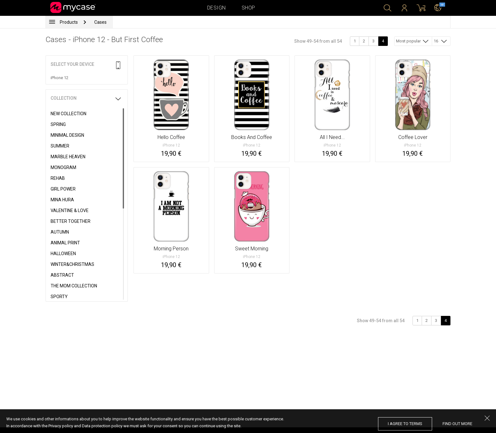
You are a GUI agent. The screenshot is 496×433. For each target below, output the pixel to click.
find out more (457, 423)
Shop (248, 8)
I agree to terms (405, 423)
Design (216, 8)
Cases (100, 22)
